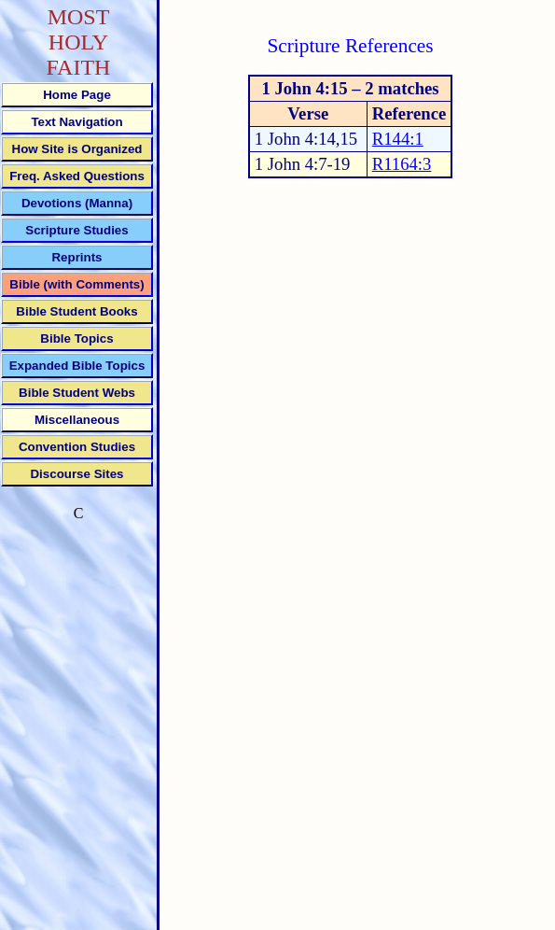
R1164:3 (402, 164)
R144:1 (397, 138)
